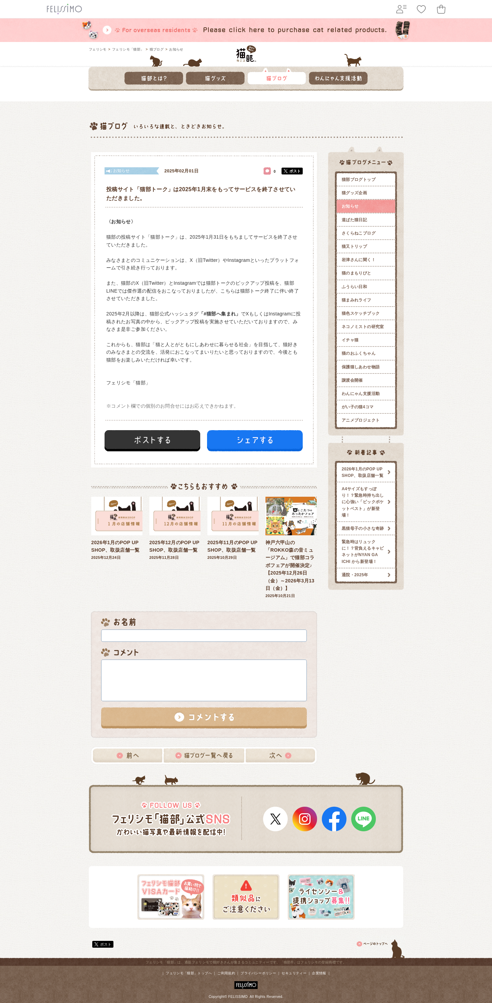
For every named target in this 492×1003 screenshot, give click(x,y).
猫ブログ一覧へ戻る (204, 755)
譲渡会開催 (352, 380)
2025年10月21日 (291, 547)
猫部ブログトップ (358, 179)
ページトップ (381, 948)
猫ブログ (157, 49)
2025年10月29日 (233, 528)
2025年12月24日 (116, 528)
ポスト (295, 171)
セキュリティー (294, 973)
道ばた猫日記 (354, 219)
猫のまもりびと (356, 273)
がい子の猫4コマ (358, 407)
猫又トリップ (354, 246)
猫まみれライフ (356, 300)
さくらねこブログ (358, 233)
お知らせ (176, 49)
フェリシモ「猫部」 (128, 49)
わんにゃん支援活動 (361, 393)
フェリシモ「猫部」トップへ (189, 973)
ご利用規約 (226, 973)
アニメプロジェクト (361, 420)
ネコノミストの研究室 (363, 326)
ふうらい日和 (354, 286)
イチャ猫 (350, 340)
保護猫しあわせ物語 (361, 367)
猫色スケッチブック (361, 313)
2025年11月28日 (175, 528)
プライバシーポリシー (258, 973)
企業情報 (319, 973)
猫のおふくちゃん (358, 353)
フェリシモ (98, 49)
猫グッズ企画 (354, 192)
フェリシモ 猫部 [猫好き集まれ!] (246, 53)
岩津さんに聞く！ (358, 259)
